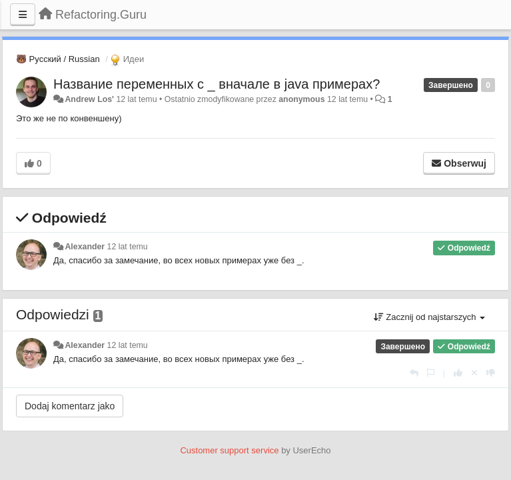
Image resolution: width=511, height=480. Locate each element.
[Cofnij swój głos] (474, 373)
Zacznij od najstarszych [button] (429, 317)
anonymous (301, 99)
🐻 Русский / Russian (58, 59)
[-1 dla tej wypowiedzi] (490, 373)
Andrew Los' (89, 99)
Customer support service (229, 450)
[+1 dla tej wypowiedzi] (458, 373)
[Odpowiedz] (414, 373)
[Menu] (22, 14)
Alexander (85, 246)
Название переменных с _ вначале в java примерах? (216, 84)
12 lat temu (127, 246)
